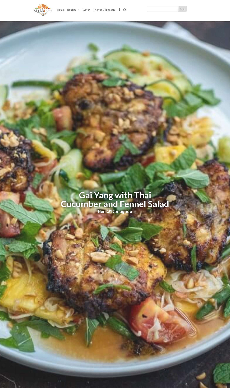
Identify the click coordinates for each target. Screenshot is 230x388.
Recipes (71, 9)
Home (60, 9)
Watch (86, 9)
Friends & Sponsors (104, 9)
